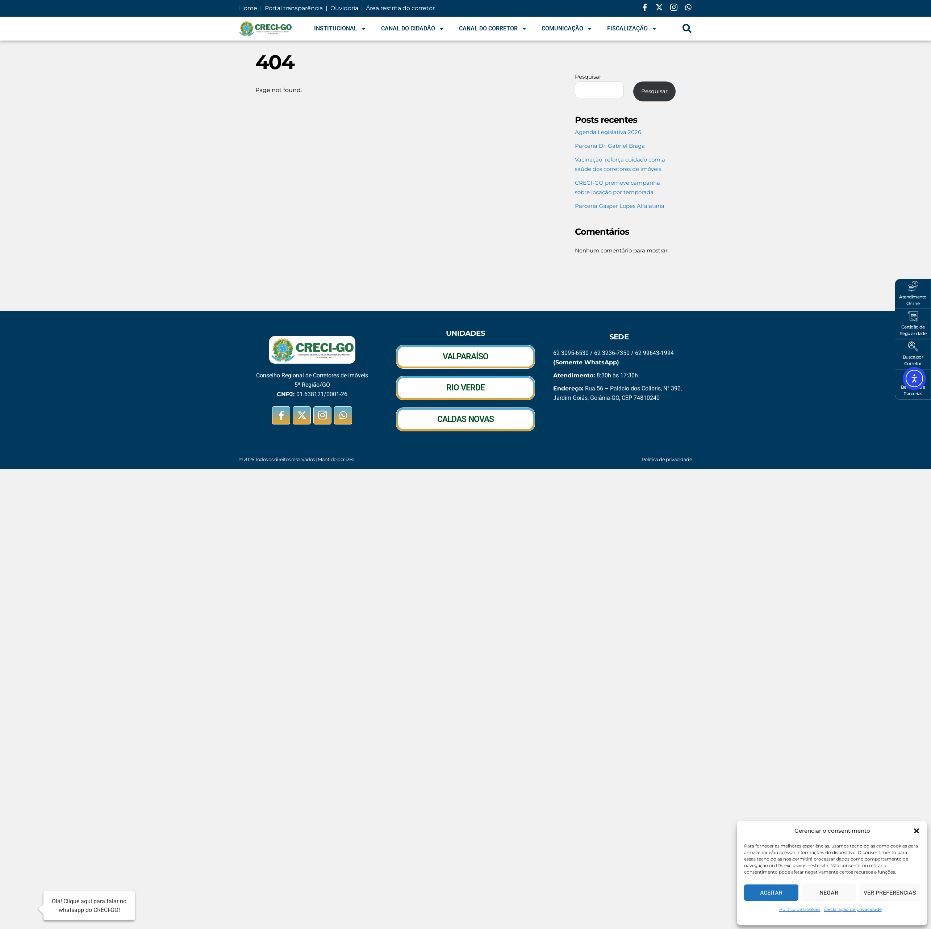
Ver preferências (890, 893)
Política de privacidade (667, 459)
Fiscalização (632, 28)
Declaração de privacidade (853, 909)
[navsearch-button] (687, 28)
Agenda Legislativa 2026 (608, 132)
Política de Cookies (800, 909)
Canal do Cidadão (412, 28)
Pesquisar (588, 76)
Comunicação (567, 28)
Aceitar (771, 893)
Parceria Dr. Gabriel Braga (610, 145)
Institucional (340, 28)
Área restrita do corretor (400, 8)
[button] (916, 830)
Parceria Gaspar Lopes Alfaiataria (619, 205)
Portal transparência (293, 8)
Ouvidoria (344, 8)
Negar (828, 893)
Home (249, 8)
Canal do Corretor (493, 28)
